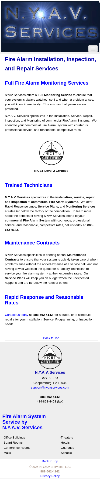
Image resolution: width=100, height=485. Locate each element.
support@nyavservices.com (50, 387)
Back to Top (51, 338)
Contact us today (16, 315)
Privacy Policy (50, 476)
